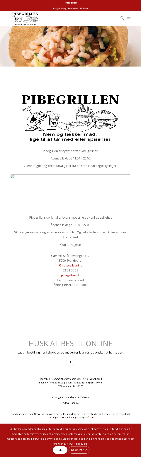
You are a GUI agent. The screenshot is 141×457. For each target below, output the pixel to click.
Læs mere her (79, 449)
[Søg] (120, 18)
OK (60, 449)
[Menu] (128, 18)
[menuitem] (71, 3)
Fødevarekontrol (70, 403)
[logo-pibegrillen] (58, 18)
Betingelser (71, 2)
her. (93, 417)
